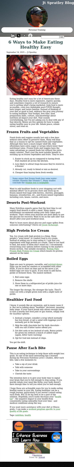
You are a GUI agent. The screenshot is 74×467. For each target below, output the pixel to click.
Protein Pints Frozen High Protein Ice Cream (34, 250)
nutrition (19, 415)
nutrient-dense (55, 264)
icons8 (42, 457)
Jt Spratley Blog (58, 3)
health (28, 415)
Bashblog (38, 455)
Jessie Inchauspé (50, 225)
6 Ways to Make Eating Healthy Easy (35, 45)
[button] (37, 16)
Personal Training (37, 30)
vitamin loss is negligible (37, 183)
